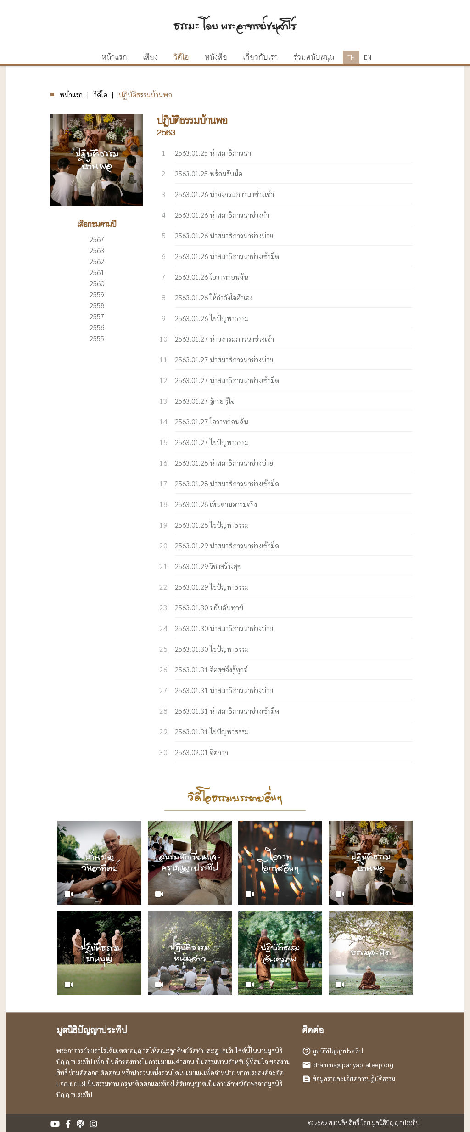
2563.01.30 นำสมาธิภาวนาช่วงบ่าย (224, 628)
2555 (97, 338)
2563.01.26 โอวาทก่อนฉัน (211, 276)
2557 (97, 316)
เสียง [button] (150, 57)
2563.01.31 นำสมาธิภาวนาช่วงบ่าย (224, 690)
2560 (97, 283)
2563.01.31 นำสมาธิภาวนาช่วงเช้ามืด (227, 710)
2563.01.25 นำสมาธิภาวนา (213, 152)
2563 (97, 250)
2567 (97, 239)
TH (351, 57)
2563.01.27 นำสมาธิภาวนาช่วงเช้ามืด (227, 380)
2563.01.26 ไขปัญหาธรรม (212, 318)
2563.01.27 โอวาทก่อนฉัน (211, 421)
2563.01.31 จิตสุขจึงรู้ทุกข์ (211, 669)
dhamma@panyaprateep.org (353, 1064)
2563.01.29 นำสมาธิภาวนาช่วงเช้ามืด (227, 545)
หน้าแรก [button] (114, 57)
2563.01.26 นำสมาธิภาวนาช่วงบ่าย (224, 235)
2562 (97, 261)
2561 (97, 272)
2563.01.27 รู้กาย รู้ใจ (205, 400)
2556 (97, 327)
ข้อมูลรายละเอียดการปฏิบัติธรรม (354, 1078)
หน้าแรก (71, 94)
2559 (97, 294)
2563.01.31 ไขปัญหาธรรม (212, 731)
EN (367, 57)
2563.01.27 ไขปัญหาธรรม (212, 442)
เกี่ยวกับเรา (260, 57)
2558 (97, 305)
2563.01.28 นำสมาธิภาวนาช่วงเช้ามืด (227, 483)
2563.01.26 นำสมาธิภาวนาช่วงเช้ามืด (227, 256)
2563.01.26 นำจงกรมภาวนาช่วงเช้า (224, 194)
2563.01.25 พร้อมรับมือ (208, 173)
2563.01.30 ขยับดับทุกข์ (209, 607)
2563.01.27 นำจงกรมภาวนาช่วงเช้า (224, 338)
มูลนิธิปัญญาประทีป (338, 1051)
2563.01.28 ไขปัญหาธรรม (212, 524)
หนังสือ (216, 57)
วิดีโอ (181, 57)
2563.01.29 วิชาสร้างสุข (208, 566)
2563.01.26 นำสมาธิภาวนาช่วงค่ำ (222, 214)
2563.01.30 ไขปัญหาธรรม (212, 648)
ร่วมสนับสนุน (313, 57)
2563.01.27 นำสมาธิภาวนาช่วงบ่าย (224, 359)
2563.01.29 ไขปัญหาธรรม (212, 586)
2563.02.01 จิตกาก (201, 752)
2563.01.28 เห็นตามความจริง (216, 504)
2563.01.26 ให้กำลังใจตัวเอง (214, 297)
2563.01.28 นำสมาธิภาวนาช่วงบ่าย (224, 462)
